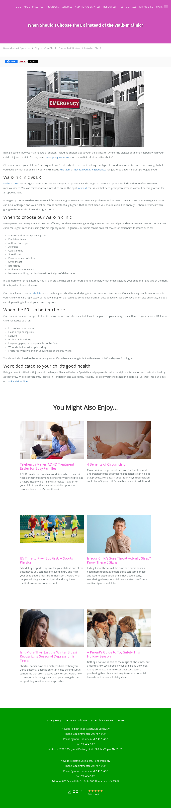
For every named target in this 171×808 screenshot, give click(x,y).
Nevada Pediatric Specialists (16, 48)
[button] (166, 7)
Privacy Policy (53, 720)
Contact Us (123, 720)
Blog (37, 48)
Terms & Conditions (76, 720)
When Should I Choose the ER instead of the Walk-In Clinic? (72, 48)
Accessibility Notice (102, 720)
